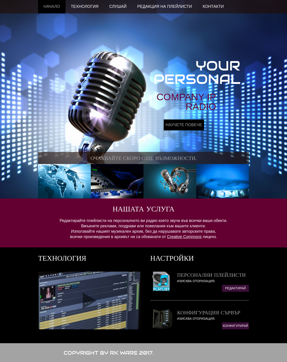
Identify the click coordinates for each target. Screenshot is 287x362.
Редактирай (235, 288)
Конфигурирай (235, 326)
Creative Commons (184, 236)
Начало (51, 6)
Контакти (213, 6)
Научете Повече (184, 125)
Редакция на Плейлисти (164, 6)
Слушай (117, 6)
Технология (84, 6)
